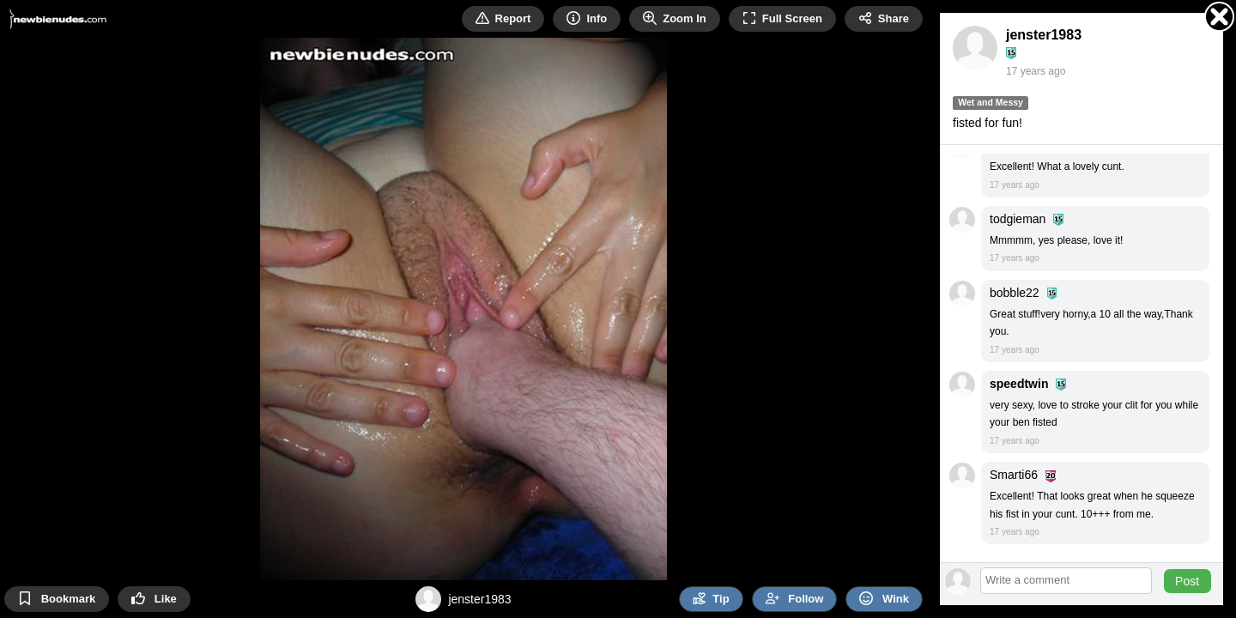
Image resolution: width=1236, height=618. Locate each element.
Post (1187, 581)
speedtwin (1019, 384)
